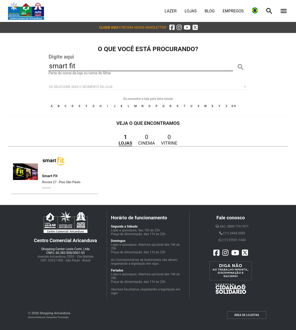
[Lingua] (255, 11)
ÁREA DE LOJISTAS (246, 315)
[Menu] (284, 11)
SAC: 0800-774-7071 (232, 226)
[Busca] (269, 11)
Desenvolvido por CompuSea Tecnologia (48, 317)
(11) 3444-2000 (232, 233)
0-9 (233, 106)
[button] (132, 27)
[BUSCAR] (241, 67)
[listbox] (148, 87)
